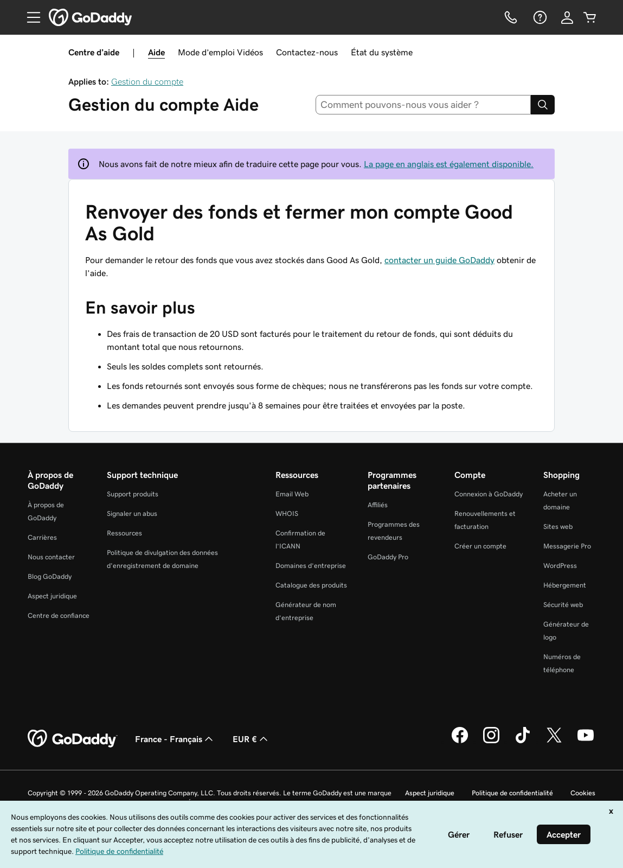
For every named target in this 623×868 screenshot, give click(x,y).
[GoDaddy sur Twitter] (554, 741)
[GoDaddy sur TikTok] (522, 741)
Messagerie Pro (567, 546)
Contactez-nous (307, 52)
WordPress (560, 565)
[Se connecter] (567, 17)
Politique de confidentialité (512, 792)
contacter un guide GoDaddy (439, 260)
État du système (382, 52)
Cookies (582, 792)
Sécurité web (563, 604)
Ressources (124, 533)
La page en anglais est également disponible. (449, 163)
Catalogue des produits (311, 585)
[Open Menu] (29, 17)
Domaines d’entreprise (310, 565)
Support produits (132, 493)
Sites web (558, 526)
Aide (156, 52)
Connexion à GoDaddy (488, 493)
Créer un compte (480, 546)
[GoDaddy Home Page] (73, 739)
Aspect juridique (52, 595)
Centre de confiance (58, 615)
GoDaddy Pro (388, 556)
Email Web (292, 493)
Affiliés (378, 504)
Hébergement (564, 585)
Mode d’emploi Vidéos (220, 52)
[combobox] (423, 105)
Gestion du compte (147, 81)
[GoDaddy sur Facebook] (460, 741)
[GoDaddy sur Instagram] (491, 741)
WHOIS (286, 513)
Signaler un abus (132, 513)
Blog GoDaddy (50, 576)
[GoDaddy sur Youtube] (585, 741)
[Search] (543, 104)
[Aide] (539, 17)
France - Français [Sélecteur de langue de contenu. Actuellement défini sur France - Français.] (175, 738)
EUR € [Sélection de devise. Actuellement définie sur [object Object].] (251, 738)
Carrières (42, 537)
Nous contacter (51, 556)
